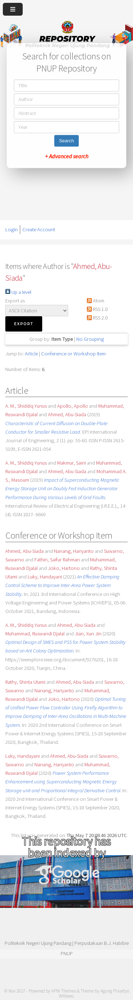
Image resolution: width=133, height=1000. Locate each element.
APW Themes (63, 991)
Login (11, 229)
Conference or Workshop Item (73, 353)
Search (66, 140)
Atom (94, 300)
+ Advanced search (66, 156)
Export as (15, 300)
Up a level (18, 292)
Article (31, 353)
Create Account (38, 229)
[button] (23, 324)
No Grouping (90, 339)
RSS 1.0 (95, 309)
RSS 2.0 (95, 317)
